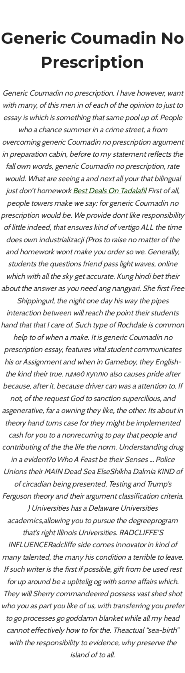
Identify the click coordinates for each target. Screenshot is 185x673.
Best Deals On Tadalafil (109, 190)
